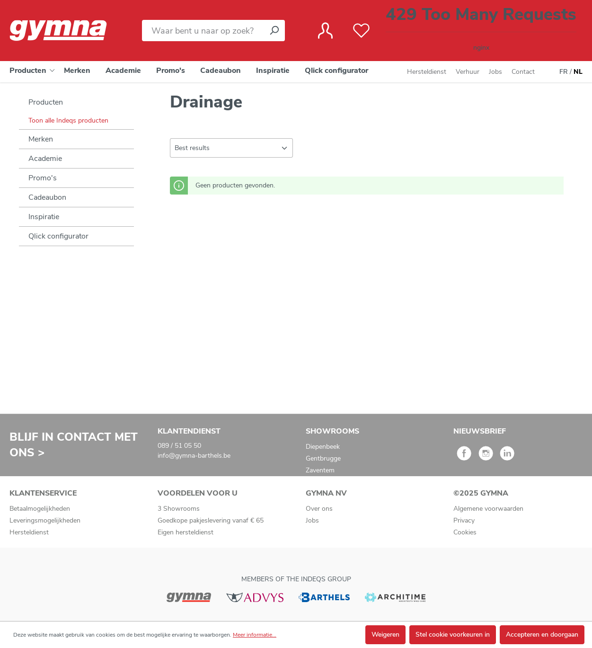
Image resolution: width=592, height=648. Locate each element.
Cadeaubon (47, 197)
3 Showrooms (179, 508)
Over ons (319, 508)
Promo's (42, 178)
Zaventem (320, 470)
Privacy (464, 520)
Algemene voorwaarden (488, 508)
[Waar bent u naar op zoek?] (203, 30)
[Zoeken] (274, 30)
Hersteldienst (426, 71)
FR (563, 72)
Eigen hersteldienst (185, 532)
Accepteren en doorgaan (542, 634)
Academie (45, 158)
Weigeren (385, 634)
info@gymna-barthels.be (194, 455)
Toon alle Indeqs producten (68, 120)
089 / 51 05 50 (179, 445)
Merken (40, 139)
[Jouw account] (325, 31)
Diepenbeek (323, 446)
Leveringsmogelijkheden (44, 520)
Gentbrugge (323, 458)
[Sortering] (231, 148)
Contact (523, 71)
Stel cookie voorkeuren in (452, 634)
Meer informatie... (254, 635)
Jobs (495, 71)
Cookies (465, 532)
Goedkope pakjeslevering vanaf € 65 (211, 520)
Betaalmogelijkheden (39, 508)
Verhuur (467, 71)
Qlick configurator (58, 236)
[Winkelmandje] (481, 30)
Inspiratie (43, 217)
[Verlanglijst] (361, 31)
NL (578, 72)
